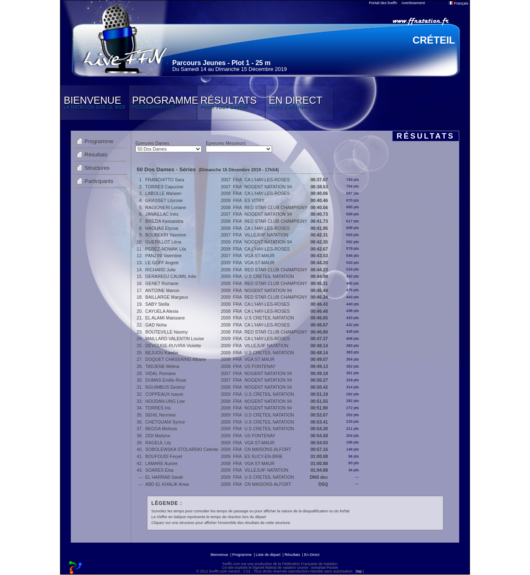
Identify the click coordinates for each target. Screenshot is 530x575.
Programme (98, 141)
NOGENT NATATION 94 (268, 186)
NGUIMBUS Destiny (165, 387)
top (359, 571)
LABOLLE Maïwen (163, 193)
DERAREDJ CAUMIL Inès (170, 276)
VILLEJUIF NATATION (266, 234)
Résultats (96, 154)
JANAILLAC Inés (161, 214)
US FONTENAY (259, 366)
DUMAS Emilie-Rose (165, 380)
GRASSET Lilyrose (164, 200)
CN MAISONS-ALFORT (267, 449)
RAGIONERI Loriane (165, 207)
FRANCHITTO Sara (164, 179)
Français (458, 3)
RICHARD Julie (160, 269)
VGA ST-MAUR (259, 255)
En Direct (312, 555)
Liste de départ (268, 555)
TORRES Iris (158, 407)
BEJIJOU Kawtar (161, 352)
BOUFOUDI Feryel (163, 456)
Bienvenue (219, 555)
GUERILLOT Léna (163, 241)
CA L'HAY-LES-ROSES (267, 179)
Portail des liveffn (383, 3)
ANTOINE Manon (162, 290)
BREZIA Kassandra (164, 221)
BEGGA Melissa (161, 428)
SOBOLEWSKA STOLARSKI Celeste (181, 449)
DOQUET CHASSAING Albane (175, 359)
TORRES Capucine (164, 186)
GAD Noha (156, 324)
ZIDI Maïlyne (157, 435)
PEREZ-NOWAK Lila (165, 248)
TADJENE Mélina (162, 366)
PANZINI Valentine (163, 255)
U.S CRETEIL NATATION (269, 276)
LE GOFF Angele (162, 262)
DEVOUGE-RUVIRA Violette (173, 345)
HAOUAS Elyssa (161, 228)
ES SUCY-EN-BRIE (263, 456)
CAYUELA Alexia (161, 311)
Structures (97, 168)
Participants (98, 181)
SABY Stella (157, 304)
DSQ (323, 484)
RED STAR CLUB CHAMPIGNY (275, 207)
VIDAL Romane (160, 373)
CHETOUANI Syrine (165, 421)
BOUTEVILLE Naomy (166, 331)
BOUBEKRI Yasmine (165, 234)
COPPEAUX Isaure (164, 394)
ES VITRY (254, 200)
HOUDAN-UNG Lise (165, 401)
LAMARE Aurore (161, 463)
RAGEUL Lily (158, 442)
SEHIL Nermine (160, 414)
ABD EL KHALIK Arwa (167, 484)
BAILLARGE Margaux (166, 297)
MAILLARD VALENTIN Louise (174, 338)
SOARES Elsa (159, 470)
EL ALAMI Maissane (165, 317)
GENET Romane (161, 283)
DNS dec (319, 477)
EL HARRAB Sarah (164, 477)
